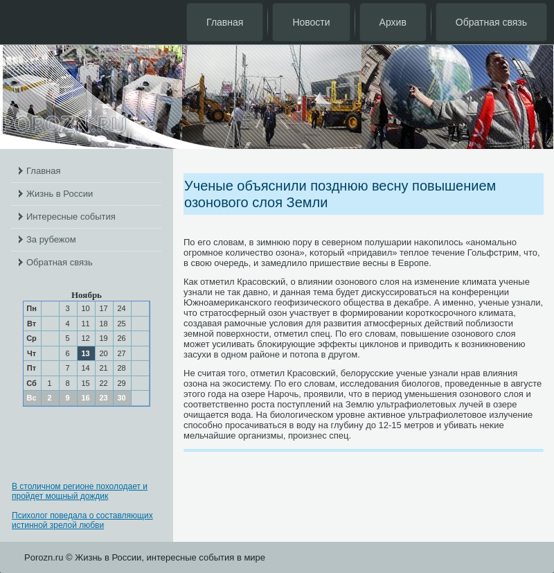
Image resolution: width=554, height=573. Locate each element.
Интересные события (71, 216)
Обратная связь (491, 22)
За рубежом (51, 239)
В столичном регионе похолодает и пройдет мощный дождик (80, 491)
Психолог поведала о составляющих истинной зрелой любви (82, 520)
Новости (311, 22)
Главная (224, 22)
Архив (392, 22)
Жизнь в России (59, 193)
